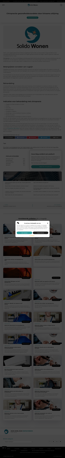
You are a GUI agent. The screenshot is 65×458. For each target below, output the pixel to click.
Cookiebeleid (31, 235)
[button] (47, 223)
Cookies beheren (40, 232)
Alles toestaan (24, 232)
